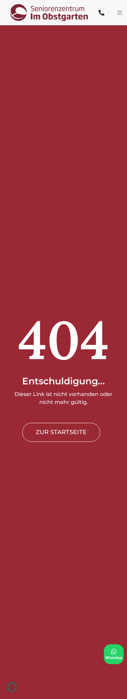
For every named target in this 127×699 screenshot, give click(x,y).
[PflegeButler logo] (50, 4)
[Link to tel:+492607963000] (101, 13)
